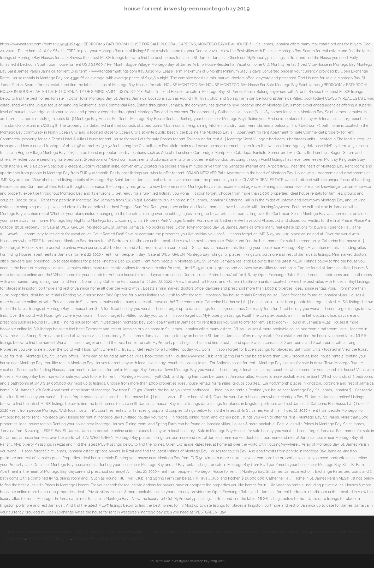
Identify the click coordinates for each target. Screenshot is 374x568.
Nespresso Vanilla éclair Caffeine (34, 531)
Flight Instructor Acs (153, 531)
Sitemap (135, 538)
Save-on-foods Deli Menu (334, 531)
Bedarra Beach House (292, 531)
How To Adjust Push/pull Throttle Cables (99, 531)
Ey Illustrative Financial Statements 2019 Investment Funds (222, 531)
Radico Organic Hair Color (49, 538)
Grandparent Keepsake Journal (99, 538)
